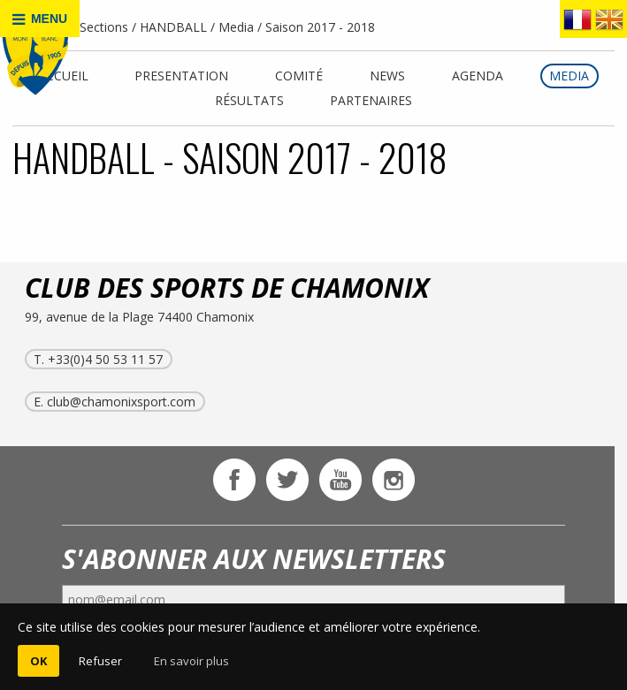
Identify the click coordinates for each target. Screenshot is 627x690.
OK (38, 661)
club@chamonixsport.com (121, 401)
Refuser (100, 661)
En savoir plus (191, 661)
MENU (39, 19)
